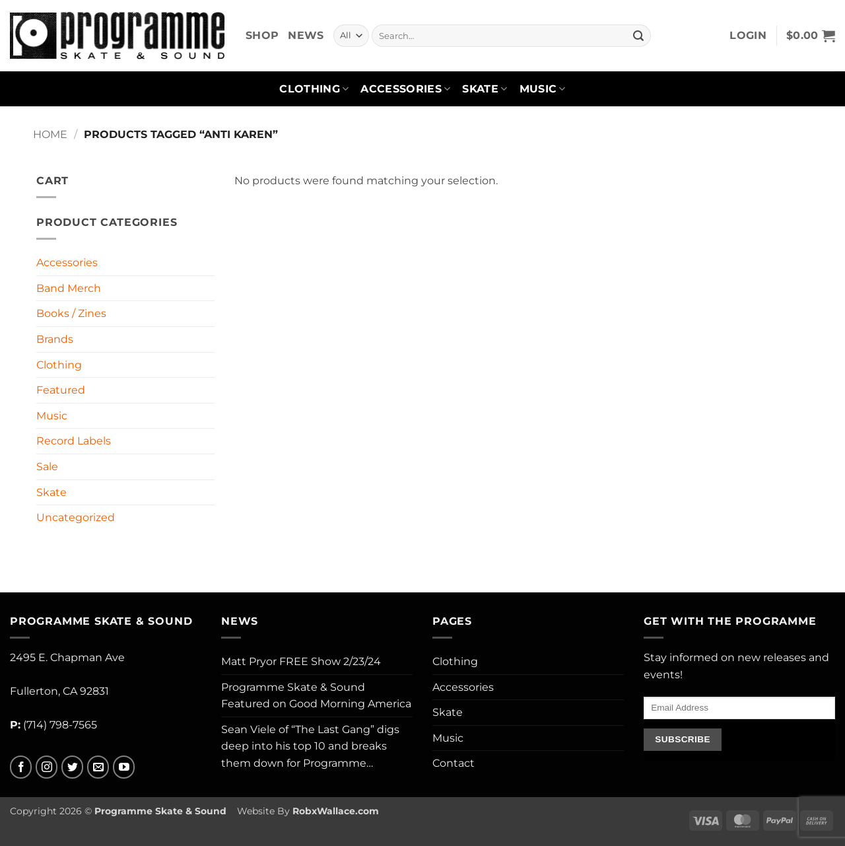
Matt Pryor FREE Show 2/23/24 (301, 661)
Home (50, 134)
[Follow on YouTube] (124, 767)
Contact (453, 763)
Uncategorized (75, 517)
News (305, 35)
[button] (747, 36)
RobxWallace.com (335, 811)
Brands (54, 339)
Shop (262, 35)
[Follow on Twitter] (72, 767)
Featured (60, 390)
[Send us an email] (98, 767)
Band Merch (68, 288)
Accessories (405, 89)
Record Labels (73, 441)
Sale (47, 466)
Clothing (314, 89)
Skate (484, 89)
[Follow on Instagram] (46, 767)
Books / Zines (71, 313)
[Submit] (638, 35)
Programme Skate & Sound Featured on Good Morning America (316, 696)
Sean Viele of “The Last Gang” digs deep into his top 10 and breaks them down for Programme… (310, 746)
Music (543, 89)
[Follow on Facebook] (21, 767)
